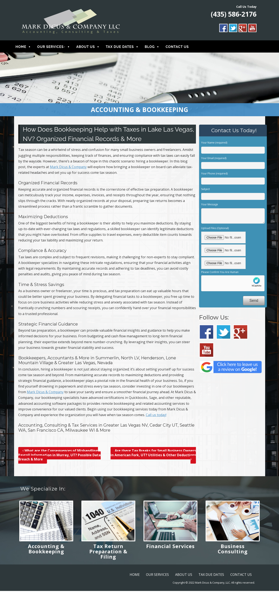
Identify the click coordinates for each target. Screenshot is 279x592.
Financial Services (170, 546)
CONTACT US (180, 47)
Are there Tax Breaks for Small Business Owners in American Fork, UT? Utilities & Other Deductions (153, 456)
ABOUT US (88, 47)
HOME (24, 47)
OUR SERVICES (53, 47)
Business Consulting (233, 549)
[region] (139, 85)
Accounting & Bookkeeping (46, 549)
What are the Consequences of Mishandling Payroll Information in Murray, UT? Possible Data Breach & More (59, 456)
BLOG (153, 47)
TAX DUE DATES (123, 47)
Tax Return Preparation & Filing (108, 552)
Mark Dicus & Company (68, 167)
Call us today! (156, 415)
